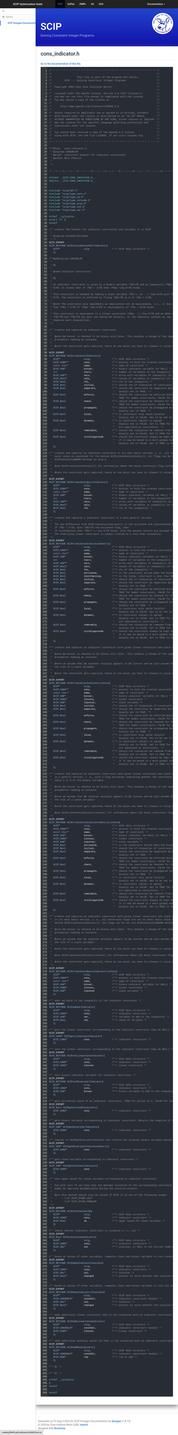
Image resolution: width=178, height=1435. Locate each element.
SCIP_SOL (58, 1247)
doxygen (116, 1421)
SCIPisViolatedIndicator (79, 1237)
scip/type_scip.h (74, 203)
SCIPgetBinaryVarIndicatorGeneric (85, 1146)
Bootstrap (59, 1428)
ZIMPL (82, 4)
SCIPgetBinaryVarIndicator (80, 1127)
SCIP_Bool (59, 385)
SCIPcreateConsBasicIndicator (86, 482)
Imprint (84, 1424)
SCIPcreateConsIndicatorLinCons (88, 683)
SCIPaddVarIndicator (80, 1007)
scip (87, 249)
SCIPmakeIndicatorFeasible (84, 1263)
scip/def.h (70, 190)
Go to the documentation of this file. (61, 63)
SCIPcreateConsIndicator (83, 356)
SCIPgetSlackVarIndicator (79, 1166)
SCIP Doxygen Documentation (23, 23)
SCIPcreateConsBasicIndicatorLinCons (91, 971)
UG (92, 4)
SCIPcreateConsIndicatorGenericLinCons (93, 822)
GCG (101, 4)
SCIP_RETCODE (57, 245)
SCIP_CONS (59, 362)
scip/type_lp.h (73, 197)
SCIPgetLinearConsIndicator (82, 1036)
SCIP (60, 4)
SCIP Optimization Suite (27, 4)
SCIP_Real (59, 378)
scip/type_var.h (73, 210)
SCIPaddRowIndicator (80, 1347)
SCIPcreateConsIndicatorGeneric (88, 544)
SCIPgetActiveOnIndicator (79, 1107)
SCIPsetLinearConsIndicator (85, 1055)
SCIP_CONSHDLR (62, 1298)
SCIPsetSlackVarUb (79, 1211)
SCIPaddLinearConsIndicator (85, 1321)
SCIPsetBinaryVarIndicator (84, 1081)
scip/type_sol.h (73, 207)
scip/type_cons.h (74, 194)
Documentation (156, 4)
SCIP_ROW (58, 1357)
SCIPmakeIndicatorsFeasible (85, 1292)
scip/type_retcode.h (76, 200)
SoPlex (70, 4)
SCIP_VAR (58, 369)
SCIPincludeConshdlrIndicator (86, 245)
